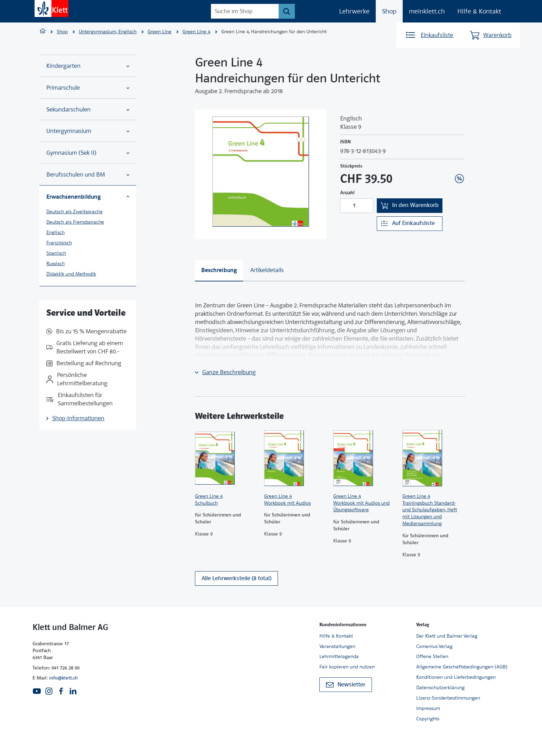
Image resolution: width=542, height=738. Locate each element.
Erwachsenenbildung (87, 196)
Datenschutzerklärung (440, 687)
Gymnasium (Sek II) (87, 152)
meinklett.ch (427, 11)
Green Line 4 (196, 31)
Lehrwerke (354, 11)
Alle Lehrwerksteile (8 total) (236, 579)
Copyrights (427, 719)
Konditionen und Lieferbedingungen (456, 677)
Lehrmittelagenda (339, 656)
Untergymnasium (87, 131)
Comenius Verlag (434, 646)
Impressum (428, 708)
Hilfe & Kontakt (479, 11)
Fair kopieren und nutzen (347, 667)
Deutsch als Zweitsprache (74, 211)
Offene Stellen (432, 656)
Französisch (59, 243)
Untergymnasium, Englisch (108, 31)
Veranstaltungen (337, 646)
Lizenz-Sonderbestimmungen (448, 698)
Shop (389, 11)
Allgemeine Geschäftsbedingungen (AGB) (461, 667)
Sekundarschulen (87, 109)
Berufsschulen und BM (87, 174)
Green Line (159, 31)
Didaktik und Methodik (71, 274)
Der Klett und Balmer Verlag (446, 636)
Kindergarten (87, 66)
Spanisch (56, 253)
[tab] (219, 270)
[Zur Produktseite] (226, 458)
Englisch (55, 232)
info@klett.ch (63, 678)
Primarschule (87, 87)
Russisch (55, 263)
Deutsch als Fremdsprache (75, 222)
